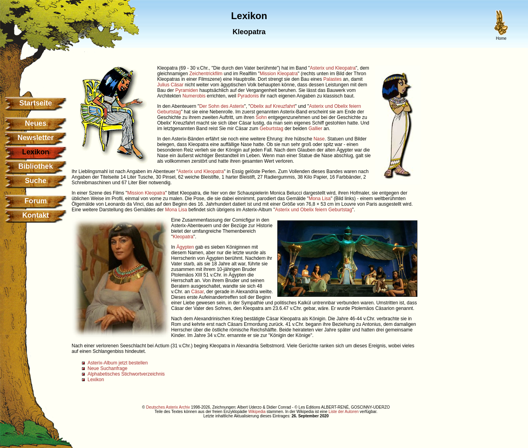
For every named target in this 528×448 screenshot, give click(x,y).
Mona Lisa (320, 198)
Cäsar (197, 291)
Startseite (35, 103)
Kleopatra (183, 237)
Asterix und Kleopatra (333, 68)
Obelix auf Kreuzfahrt (272, 106)
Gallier (315, 128)
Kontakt (35, 215)
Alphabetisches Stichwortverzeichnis (126, 374)
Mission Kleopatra (279, 73)
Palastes (332, 79)
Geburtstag (271, 128)
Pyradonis (248, 96)
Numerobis (193, 96)
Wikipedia (256, 411)
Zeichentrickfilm (205, 73)
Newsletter (36, 138)
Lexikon (96, 379)
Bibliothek (35, 166)
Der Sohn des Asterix (221, 106)
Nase (319, 139)
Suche (35, 181)
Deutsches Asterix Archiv (168, 407)
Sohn (261, 117)
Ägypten (185, 247)
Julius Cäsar (170, 85)
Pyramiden (186, 90)
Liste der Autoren (344, 411)
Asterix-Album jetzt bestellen (118, 363)
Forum (36, 201)
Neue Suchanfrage (107, 368)
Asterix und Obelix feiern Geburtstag (313, 209)
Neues (35, 123)
